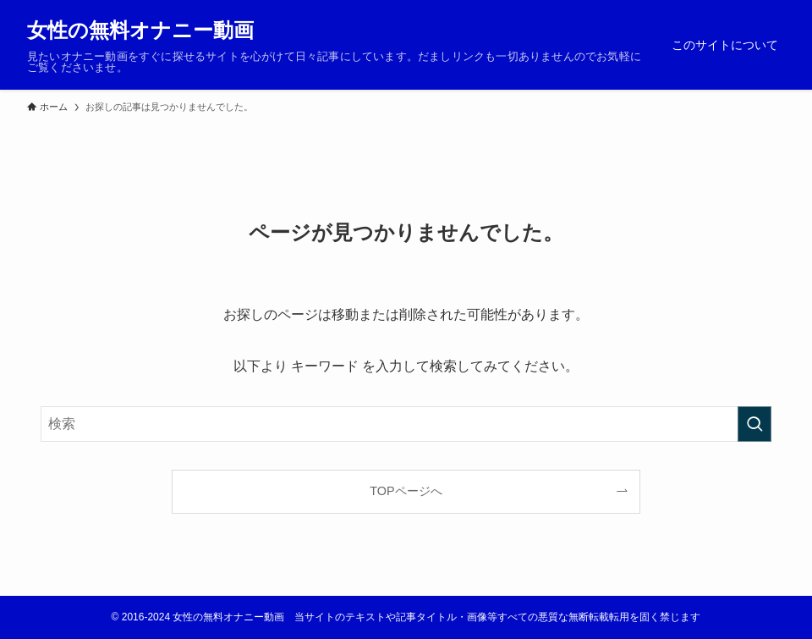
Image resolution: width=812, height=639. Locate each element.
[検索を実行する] (754, 424)
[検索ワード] (406, 424)
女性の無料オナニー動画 (140, 30)
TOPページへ (406, 491)
